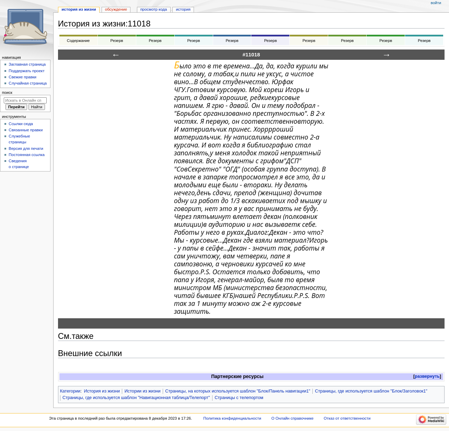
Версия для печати (26, 148)
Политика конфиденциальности (232, 418)
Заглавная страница (27, 64)
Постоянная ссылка (26, 155)
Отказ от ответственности (347, 418)
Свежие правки (22, 77)
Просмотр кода (153, 9)
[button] (427, 376)
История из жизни (102, 391)
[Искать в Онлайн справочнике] (25, 100)
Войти (436, 3)
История (183, 9)
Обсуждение (116, 9)
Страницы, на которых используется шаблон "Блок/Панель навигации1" (237, 391)
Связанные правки (26, 130)
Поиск (7, 92)
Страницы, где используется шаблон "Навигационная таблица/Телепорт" (136, 397)
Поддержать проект (26, 71)
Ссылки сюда (21, 124)
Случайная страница (28, 83)
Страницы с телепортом (239, 397)
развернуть (427, 376)
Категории (70, 391)
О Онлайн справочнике (292, 418)
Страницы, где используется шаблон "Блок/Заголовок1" (371, 391)
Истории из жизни (143, 391)
